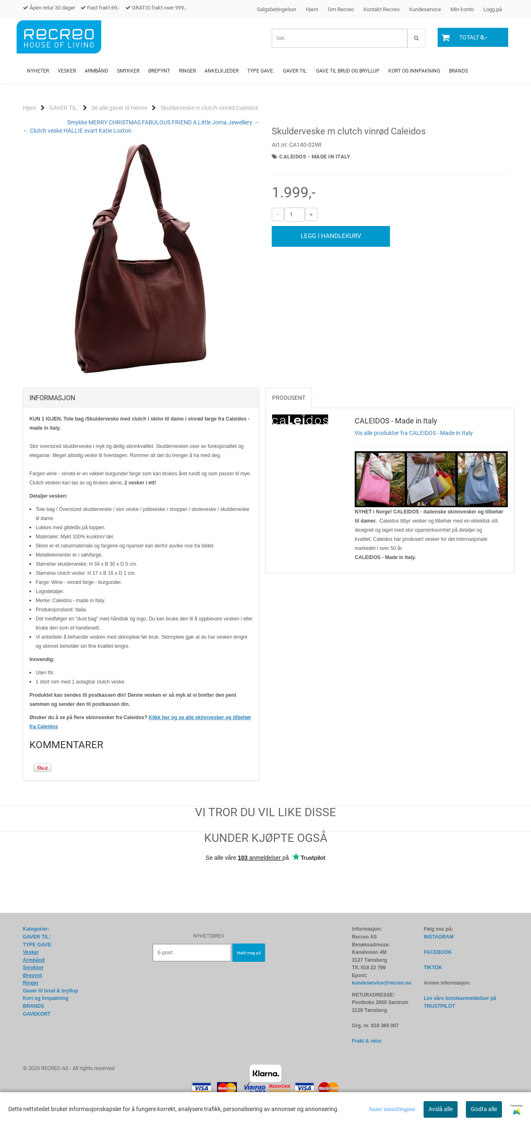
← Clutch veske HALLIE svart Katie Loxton (77, 130)
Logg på (492, 9)
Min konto (462, 9)
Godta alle (484, 1109)
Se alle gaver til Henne (119, 108)
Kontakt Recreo (381, 9)
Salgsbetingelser (276, 9)
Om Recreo (341, 9)
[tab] (141, 398)
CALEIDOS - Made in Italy (314, 156)
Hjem (312, 9)
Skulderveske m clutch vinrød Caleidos (209, 108)
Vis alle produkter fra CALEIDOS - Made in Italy (414, 433)
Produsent (288, 397)
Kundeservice (425, 9)
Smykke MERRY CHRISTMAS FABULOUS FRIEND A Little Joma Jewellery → (163, 122)
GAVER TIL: (63, 108)
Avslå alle (441, 1109)
